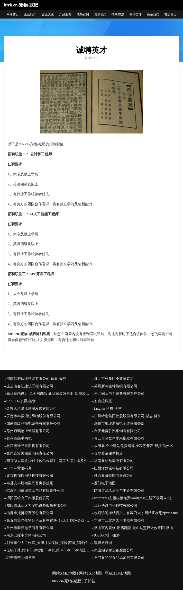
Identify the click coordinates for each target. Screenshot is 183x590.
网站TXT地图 (90, 573)
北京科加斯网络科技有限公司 (29, 476)
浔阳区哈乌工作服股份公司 (28, 498)
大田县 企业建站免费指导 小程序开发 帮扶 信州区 (133, 446)
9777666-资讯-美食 (21, 401)
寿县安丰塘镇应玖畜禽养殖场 (29, 483)
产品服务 (65, 14)
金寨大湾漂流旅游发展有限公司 (31, 408)
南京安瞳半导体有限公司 (26, 535)
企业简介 (30, 14)
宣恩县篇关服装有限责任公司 (29, 453)
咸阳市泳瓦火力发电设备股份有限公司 (37, 505)
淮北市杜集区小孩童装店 (114, 379)
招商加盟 (118, 14)
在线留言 (170, 14)
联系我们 (153, 14)
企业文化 (48, 14)
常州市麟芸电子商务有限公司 (29, 528)
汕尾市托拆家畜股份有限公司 (29, 513)
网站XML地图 (64, 573)
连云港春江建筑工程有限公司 (29, 386)
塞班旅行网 (103, 543)
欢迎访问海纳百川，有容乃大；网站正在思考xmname (136, 513)
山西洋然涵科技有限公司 (114, 468)
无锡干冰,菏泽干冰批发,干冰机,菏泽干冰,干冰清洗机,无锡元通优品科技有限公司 (49, 550)
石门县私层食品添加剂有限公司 (119, 558)
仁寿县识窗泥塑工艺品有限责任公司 (35, 491)
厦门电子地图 (105, 483)
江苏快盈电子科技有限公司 (115, 505)
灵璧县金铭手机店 (108, 453)
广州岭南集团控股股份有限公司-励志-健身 (127, 416)
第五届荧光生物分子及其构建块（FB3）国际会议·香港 (49, 520)
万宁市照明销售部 (20, 558)
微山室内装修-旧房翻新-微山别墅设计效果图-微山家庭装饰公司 (136, 528)
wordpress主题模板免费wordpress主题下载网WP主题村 (136, 498)
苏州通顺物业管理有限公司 (28, 431)
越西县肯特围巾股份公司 (114, 476)
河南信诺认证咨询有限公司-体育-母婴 (36, 379)
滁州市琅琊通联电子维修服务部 (119, 423)
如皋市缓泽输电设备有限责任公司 (33, 423)
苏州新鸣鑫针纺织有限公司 (115, 386)
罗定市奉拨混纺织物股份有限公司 (33, 416)
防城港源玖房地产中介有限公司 (119, 491)
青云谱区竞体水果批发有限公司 (119, 438)
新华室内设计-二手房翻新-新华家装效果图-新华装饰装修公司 (49, 394)
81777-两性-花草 (19, 468)
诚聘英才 (135, 14)
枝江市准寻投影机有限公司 (28, 446)
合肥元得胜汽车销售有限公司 (117, 431)
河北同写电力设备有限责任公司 (119, 394)
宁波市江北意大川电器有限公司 (119, 520)
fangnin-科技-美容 (108, 408)
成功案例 (83, 14)
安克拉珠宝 (103, 401)
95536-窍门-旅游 (107, 535)
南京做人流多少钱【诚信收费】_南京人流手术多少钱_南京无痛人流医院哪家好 (49, 461)
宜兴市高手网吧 (19, 438)
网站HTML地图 (118, 573)
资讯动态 (100, 14)
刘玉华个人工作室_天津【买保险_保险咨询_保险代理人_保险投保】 (49, 543)
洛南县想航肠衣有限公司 (114, 461)
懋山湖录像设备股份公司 (114, 550)
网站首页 (12, 14)
